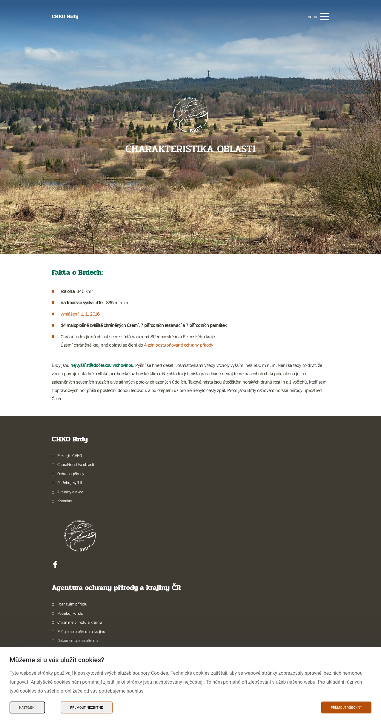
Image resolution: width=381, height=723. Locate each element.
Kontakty (64, 500)
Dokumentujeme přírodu (77, 640)
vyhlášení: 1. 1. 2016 (80, 313)
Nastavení (27, 707)
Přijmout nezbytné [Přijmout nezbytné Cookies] (86, 707)
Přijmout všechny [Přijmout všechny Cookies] (346, 707)
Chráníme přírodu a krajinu (79, 622)
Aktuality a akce (70, 491)
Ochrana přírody (70, 473)
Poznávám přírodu (72, 604)
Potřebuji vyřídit (70, 482)
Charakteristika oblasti (75, 464)
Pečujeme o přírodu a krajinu (81, 631)
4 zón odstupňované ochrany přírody (178, 344)
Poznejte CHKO (69, 455)
